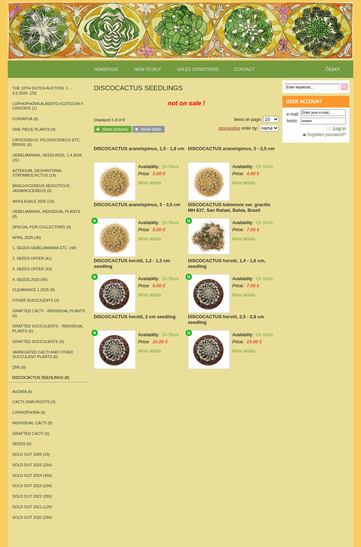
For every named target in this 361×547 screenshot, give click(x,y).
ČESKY (332, 69)
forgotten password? (326, 135)
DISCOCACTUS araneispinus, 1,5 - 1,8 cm (139, 148)
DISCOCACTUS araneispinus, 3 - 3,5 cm (137, 204)
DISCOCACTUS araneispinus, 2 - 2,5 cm (231, 148)
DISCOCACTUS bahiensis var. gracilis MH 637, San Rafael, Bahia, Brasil (229, 207)
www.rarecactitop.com (180, 39)
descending (229, 128)
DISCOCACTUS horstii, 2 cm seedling (135, 316)
